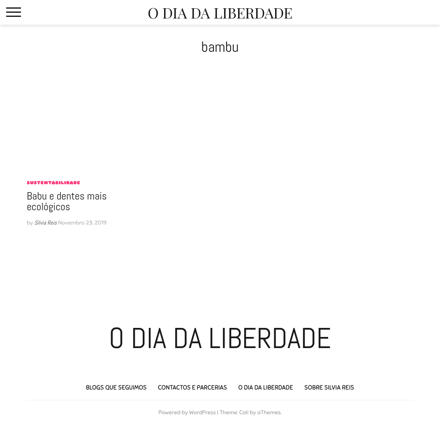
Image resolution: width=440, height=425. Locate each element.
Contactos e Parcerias (192, 387)
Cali (244, 412)
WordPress (202, 412)
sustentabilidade (53, 183)
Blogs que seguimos (116, 387)
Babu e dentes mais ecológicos (67, 201)
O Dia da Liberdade (220, 12)
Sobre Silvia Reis (329, 387)
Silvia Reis (45, 222)
